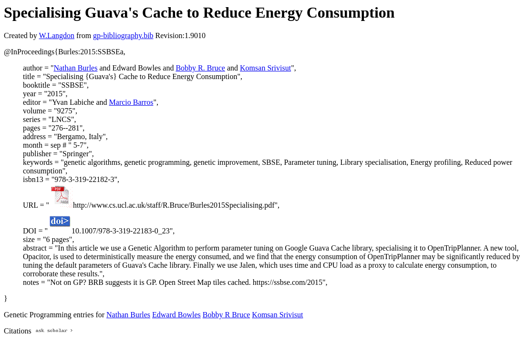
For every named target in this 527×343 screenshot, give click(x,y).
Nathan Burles (75, 68)
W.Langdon (56, 35)
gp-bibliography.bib (123, 35)
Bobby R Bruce (226, 315)
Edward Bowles (176, 315)
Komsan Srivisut (265, 68)
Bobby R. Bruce (200, 68)
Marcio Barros (131, 102)
